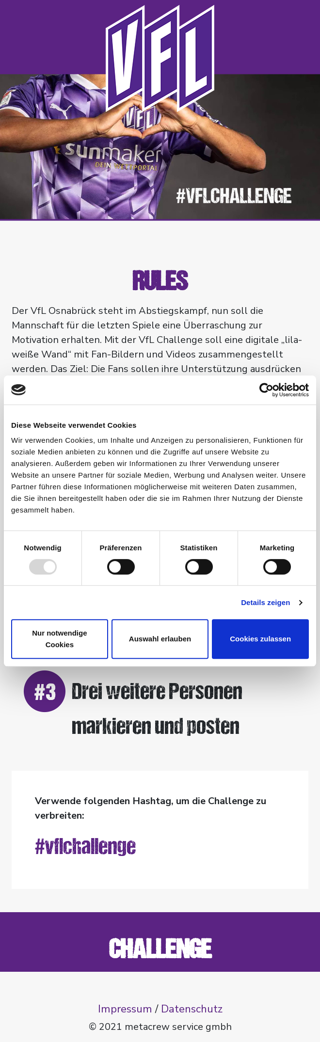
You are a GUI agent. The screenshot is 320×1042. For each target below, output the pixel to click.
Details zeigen (265, 602)
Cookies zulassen (260, 639)
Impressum (125, 1008)
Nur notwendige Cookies (59, 639)
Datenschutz (192, 1008)
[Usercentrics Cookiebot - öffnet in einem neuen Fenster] (266, 390)
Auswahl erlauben (160, 639)
